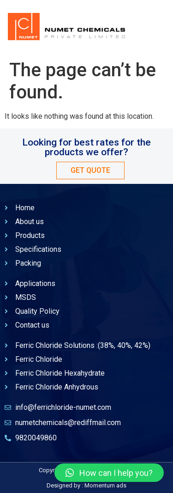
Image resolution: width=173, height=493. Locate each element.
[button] (109, 472)
